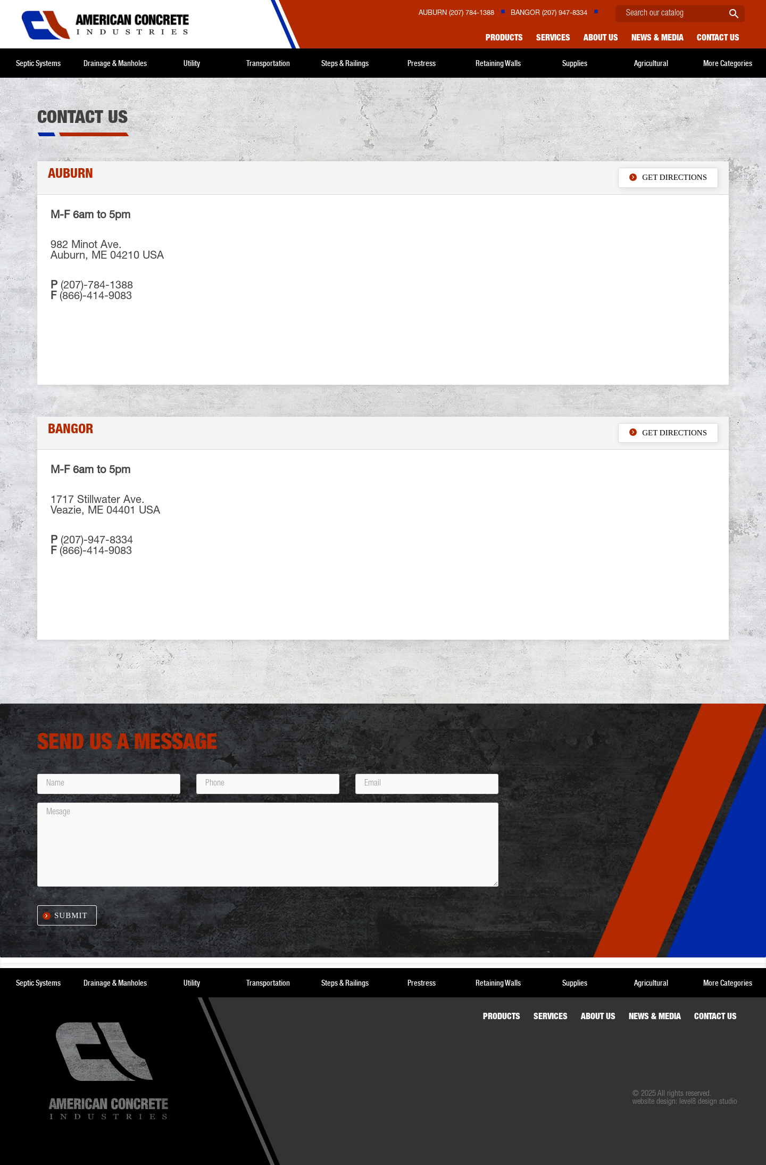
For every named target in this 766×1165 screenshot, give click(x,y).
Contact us (718, 39)
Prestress (421, 63)
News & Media (657, 39)
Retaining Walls (498, 63)
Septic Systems (38, 63)
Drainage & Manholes (115, 63)
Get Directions (668, 177)
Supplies (574, 63)
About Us (601, 39)
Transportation (268, 63)
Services (553, 39)
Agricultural (651, 63)
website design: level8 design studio (684, 1102)
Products (504, 39)
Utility (192, 63)
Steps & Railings (345, 63)
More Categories (727, 63)
